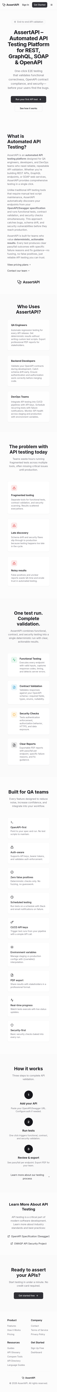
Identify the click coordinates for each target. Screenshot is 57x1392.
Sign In (25, 4)
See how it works (28, 108)
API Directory (14, 1360)
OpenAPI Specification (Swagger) (28, 1236)
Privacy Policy (38, 1334)
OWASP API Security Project (28, 1243)
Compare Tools (14, 1356)
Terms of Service (39, 1330)
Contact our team (18, 270)
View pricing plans (19, 264)
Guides (10, 1348)
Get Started (39, 4)
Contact (35, 1326)
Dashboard (36, 1352)
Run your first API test (28, 99)
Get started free (28, 1295)
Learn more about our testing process (30, 1176)
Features (11, 1326)
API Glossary (13, 1352)
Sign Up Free (37, 1348)
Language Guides (16, 1365)
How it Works (14, 1330)
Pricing (10, 1334)
